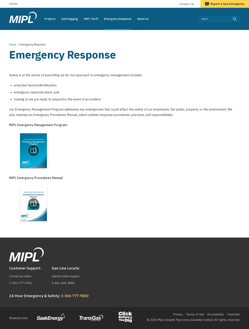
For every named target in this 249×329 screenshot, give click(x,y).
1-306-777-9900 (20, 283)
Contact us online (21, 276)
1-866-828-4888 (63, 283)
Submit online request (67, 276)
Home (13, 4)
